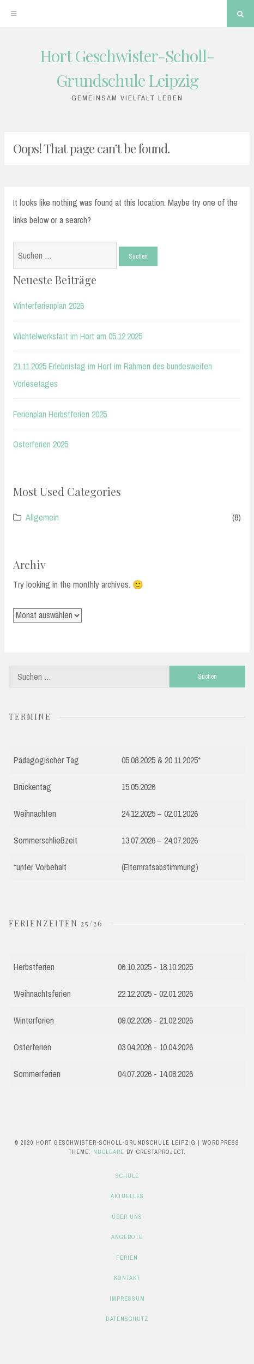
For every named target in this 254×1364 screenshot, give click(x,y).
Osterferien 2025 (40, 444)
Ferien (127, 1257)
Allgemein (42, 517)
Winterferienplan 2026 (48, 306)
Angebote (127, 1237)
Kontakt (127, 1278)
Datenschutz (127, 1319)
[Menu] (13, 13)
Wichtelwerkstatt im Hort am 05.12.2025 (77, 336)
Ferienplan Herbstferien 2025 (60, 414)
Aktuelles (127, 1196)
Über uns (127, 1217)
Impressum (127, 1298)
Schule (127, 1176)
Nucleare (108, 1152)
